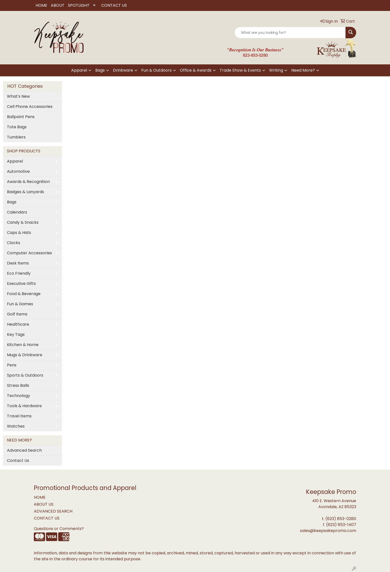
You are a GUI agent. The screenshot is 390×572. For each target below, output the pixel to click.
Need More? (303, 70)
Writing (276, 70)
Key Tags (16, 334)
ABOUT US (43, 504)
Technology (18, 395)
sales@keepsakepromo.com (328, 530)
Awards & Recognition (28, 181)
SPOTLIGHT (79, 5)
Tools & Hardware (24, 406)
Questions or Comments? (59, 528)
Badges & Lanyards (25, 192)
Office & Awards (195, 70)
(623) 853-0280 (340, 519)
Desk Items (18, 263)
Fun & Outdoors (156, 70)
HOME (41, 5)
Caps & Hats (19, 232)
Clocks (13, 243)
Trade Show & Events (240, 70)
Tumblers (16, 137)
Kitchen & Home (23, 345)
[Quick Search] (290, 32)
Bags (100, 70)
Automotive (18, 171)
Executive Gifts (21, 283)
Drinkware (123, 70)
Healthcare (18, 324)
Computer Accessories (29, 253)
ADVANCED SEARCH (53, 511)
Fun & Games (20, 304)
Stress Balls (18, 385)
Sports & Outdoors (25, 375)
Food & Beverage (24, 294)
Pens (11, 365)
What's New (18, 96)
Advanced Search (24, 450)
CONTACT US (114, 5)
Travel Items (19, 416)
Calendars (17, 212)
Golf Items (17, 314)
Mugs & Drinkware (24, 355)
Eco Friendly (19, 273)
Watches (16, 426)
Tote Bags (17, 127)
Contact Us (18, 460)
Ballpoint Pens (21, 117)
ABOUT (57, 5)
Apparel (79, 70)
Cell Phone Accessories (29, 106)
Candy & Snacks (23, 222)
